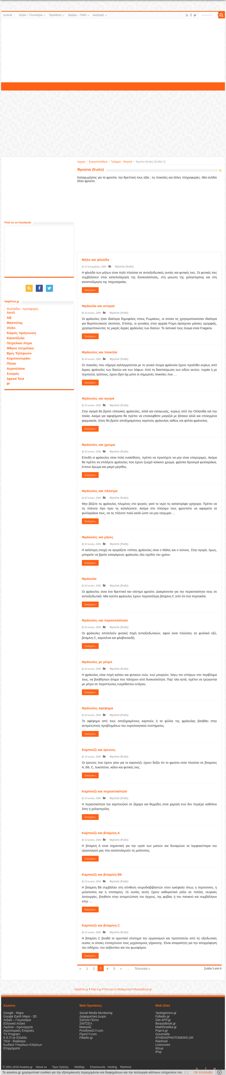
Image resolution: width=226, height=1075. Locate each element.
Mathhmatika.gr (166, 1027)
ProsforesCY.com (91, 1030)
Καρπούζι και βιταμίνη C (101, 925)
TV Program (11, 1034)
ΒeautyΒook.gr (143, 989)
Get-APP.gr (163, 1020)
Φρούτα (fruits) (121, 266)
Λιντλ (11, 310)
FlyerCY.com (88, 1034)
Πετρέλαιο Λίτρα (19, 341)
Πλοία (11, 361)
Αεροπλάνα (16, 366)
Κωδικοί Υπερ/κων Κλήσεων (22, 1044)
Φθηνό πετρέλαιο (20, 346)
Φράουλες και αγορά (98, 398)
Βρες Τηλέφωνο (19, 351)
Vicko (11, 325)
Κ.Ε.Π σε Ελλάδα (15, 1037)
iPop (158, 1052)
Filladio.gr (86, 1037)
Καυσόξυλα (15, 336)
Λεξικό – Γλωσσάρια (30, 15)
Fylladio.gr (162, 1016)
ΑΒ (9, 315)
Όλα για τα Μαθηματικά (118, 989)
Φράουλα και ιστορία (98, 306)
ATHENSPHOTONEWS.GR (174, 1037)
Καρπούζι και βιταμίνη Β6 (102, 874)
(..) (186, 1072)
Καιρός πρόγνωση (21, 331)
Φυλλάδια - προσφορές (22, 306)
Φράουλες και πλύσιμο (100, 491)
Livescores (162, 1044)
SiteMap (67, 1067)
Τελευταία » (142, 968)
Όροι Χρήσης (53, 1067)
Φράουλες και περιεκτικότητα (105, 620)
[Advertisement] (113, 51)
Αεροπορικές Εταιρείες (18, 1030)
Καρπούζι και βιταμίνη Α (101, 833)
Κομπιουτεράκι (18, 356)
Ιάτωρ (159, 1048)
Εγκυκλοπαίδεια (98, 161)
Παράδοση (55, 15)
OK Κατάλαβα (203, 1072)
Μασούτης (15, 320)
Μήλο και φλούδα (95, 260)
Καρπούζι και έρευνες (99, 750)
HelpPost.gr (81, 989)
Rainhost (161, 1041)
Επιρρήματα (11, 1048)
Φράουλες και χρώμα (98, 444)
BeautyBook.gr (165, 1023)
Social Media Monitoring (95, 1013)
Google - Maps (13, 1013)
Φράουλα (89, 579)
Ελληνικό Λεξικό (14, 1023)
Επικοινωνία (80, 1067)
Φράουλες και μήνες (97, 537)
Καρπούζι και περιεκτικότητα (104, 791)
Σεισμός (13, 371)
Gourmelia (162, 1034)
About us (38, 1067)
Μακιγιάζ (85, 1027)
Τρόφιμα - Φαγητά (121, 161)
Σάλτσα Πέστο (89, 1020)
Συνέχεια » (90, 290)
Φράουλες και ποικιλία (99, 352)
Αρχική (81, 161)
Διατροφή (98, 15)
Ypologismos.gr (165, 1013)
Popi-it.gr (96, 989)
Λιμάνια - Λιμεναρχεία (18, 1027)
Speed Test (15, 376)
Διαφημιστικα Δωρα (92, 1016)
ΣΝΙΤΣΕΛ (85, 1023)
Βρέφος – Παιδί (77, 15)
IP (8, 381)
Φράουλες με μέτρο (97, 662)
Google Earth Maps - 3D (20, 1016)
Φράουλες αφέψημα (97, 708)
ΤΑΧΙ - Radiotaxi (14, 1041)
